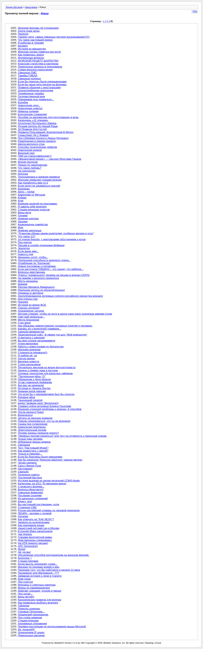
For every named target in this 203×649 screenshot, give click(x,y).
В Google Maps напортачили (35, 531)
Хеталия (23, 516)
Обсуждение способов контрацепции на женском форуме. (53, 555)
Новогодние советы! (30, 108)
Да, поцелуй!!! (26, 629)
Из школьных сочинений (33, 498)
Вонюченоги (25, 415)
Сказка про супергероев (32, 423)
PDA (194, 11)
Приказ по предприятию (32, 164)
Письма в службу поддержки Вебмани (41, 245)
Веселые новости (28, 361)
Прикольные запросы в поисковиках (40, 66)
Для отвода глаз (28, 298)
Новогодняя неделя (30, 150)
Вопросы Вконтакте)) (31, 489)
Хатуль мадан (26, 358)
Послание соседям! (30, 495)
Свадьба (23, 471)
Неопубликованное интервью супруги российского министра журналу (60, 295)
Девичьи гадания (28, 111)
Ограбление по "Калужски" (34, 263)
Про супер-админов (30, 617)
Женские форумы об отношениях (38, 27)
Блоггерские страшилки (32, 114)
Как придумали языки (31, 525)
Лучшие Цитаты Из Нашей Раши (38, 126)
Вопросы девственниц (31, 272)
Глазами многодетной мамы (35, 537)
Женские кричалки (29, 349)
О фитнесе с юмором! (31, 337)
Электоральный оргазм (32, 429)
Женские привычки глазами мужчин (40, 179)
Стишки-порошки (28, 620)
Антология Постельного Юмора (37, 123)
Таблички (23, 605)
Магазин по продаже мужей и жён (38, 566)
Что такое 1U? (26, 236)
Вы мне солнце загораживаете (36, 340)
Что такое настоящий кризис (35, 39)
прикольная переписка (32, 426)
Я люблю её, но (27, 355)
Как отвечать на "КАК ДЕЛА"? (36, 519)
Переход (23, 33)
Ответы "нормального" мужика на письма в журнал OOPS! (54, 275)
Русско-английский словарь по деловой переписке (49, 510)
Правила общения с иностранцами (39, 87)
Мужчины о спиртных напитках (37, 584)
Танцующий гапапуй (30, 400)
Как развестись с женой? (33, 450)
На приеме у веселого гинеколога (38, 278)
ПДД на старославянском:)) (35, 155)
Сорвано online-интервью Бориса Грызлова (44, 406)
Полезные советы (29, 474)
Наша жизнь (31, 7)
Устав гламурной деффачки (35, 382)
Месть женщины (28, 281)
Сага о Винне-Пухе (29, 465)
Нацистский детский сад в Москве (38, 528)
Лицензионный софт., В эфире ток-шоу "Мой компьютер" (52, 334)
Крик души (24, 578)
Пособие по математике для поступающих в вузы (48, 117)
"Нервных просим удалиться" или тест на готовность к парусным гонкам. (62, 435)
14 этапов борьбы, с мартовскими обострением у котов (52, 239)
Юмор (45, 13)
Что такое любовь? (29, 167)
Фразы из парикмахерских (34, 587)
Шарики (22, 284)
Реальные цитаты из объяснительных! (41, 289)
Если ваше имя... (28, 251)
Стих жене (24, 322)
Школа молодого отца (31, 144)
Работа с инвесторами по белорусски (41, 346)
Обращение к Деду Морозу (34, 379)
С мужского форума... (31, 486)
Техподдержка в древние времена (39, 176)
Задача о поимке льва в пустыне (38, 370)
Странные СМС (27, 507)
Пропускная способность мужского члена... (44, 260)
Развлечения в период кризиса (37, 141)
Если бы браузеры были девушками (40, 456)
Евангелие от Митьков (31, 194)
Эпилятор (24, 248)
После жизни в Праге (31, 412)
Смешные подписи (29, 78)
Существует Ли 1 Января (33, 135)
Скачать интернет (29, 307)
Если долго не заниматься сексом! (39, 185)
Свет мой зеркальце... (31, 316)
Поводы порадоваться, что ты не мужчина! (44, 420)
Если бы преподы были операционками (42, 81)
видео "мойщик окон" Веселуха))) (38, 403)
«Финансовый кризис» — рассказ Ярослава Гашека (49, 158)
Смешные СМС (27, 72)
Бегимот (23, 45)
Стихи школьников (29, 364)
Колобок (23, 102)
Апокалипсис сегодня (31, 310)
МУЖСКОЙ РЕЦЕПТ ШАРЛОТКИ (38, 60)
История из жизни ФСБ (32, 304)
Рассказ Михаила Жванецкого (36, 286)
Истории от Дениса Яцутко (34, 388)
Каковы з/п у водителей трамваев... (39, 328)
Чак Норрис (25, 534)
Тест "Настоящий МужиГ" (33, 447)
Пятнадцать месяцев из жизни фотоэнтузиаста (47, 367)
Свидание (24, 444)
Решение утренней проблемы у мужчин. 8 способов (49, 409)
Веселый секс (26, 152)
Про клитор (25, 242)
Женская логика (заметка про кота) (39, 51)
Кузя (20, 200)
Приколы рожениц (29, 608)
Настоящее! (25, 468)
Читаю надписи (27, 462)
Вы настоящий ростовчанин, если (38, 504)
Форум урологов (28, 161)
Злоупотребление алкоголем (35, 90)
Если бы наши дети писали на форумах (42, 84)
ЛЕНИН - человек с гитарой (35, 513)
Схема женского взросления (35, 69)
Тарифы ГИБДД (27, 75)
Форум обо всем (14, 7)
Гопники (23, 215)
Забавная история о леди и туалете (40, 575)
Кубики (22, 197)
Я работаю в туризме (31, 42)
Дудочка (23, 173)
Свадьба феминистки (31, 331)
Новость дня (25, 254)
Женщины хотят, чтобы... (33, 257)
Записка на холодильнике (33, 522)
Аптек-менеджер (28, 343)
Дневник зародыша (29, 230)
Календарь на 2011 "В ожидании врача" (42, 483)
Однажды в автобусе (30, 292)
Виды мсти (24, 212)
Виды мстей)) (26, 596)
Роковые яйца (26, 397)
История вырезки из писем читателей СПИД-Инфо (49, 480)
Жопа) (22, 549)
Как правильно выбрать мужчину (38, 602)
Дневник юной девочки (32, 391)
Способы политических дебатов (37, 147)
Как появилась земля (31, 54)
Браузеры (24, 188)
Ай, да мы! (24, 552)
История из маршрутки (32, 48)
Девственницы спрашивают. (35, 540)
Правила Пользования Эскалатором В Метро (45, 132)
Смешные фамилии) (30, 492)
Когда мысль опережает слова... (37, 563)
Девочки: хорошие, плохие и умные (39, 590)
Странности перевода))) (32, 352)
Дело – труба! (26, 191)
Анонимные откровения (32, 623)
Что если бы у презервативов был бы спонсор (46, 394)
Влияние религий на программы (37, 203)
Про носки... (25, 593)
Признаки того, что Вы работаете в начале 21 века (49, 569)
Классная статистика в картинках (38, 63)
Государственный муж (31, 96)
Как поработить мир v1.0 (33, 182)
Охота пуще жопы (29, 30)
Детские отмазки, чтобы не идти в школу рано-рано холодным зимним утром (65, 313)
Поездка (23, 301)
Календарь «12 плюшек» (33, 120)
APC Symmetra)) (28, 546)
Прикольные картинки (31, 635)
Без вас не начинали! (31, 385)
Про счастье (25, 581)
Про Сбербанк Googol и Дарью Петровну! (43, 138)
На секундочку (26, 170)
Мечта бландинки (28, 319)
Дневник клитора (28, 218)
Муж (20, 227)
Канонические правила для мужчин (39, 599)
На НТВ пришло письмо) (33, 543)
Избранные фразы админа (34, 441)
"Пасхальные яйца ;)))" (32, 376)
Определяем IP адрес (31, 632)
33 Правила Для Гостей (32, 129)
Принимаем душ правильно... (36, 99)
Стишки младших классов (34, 209)
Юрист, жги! (25, 501)
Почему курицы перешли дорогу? (38, 432)
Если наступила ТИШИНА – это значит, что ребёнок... (50, 269)
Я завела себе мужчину (32, 206)
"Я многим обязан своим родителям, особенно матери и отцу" (56, 233)
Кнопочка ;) (25, 557)
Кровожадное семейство (33, 224)
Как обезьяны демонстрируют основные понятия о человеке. (55, 325)
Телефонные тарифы (31, 93)
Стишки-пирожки (28, 560)
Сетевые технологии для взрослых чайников (45, 373)
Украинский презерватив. (33, 614)
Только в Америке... (30, 453)
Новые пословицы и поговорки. (37, 266)
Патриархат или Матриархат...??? (38, 572)
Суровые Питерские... (31, 611)
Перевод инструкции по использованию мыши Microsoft (52, 626)
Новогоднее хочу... (29, 105)
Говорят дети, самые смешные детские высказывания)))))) (53, 36)
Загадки (23, 221)
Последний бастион (30, 477)
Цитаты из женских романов (35, 418)
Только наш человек (30, 438)
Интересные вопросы (31, 57)
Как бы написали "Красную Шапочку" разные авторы (50, 459)
